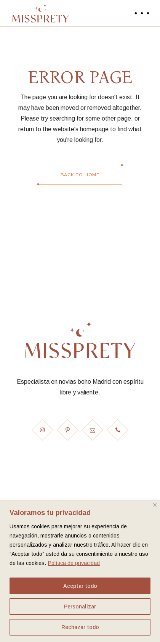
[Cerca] (155, 505)
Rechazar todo (80, 627)
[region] (80, 571)
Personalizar (80, 606)
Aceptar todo (80, 586)
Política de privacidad (74, 563)
